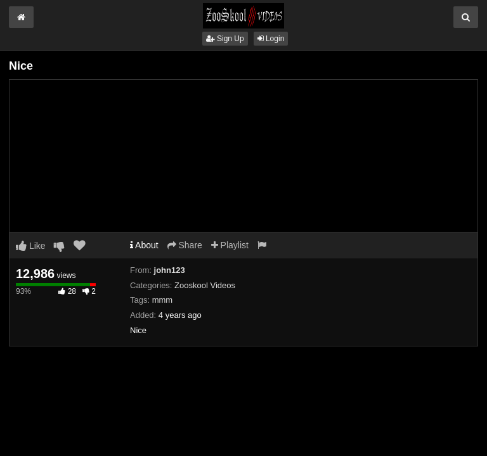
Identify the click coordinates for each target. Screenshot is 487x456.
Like (31, 246)
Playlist (230, 245)
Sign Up (225, 38)
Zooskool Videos (204, 285)
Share (184, 245)
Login (271, 38)
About (144, 245)
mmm (162, 300)
